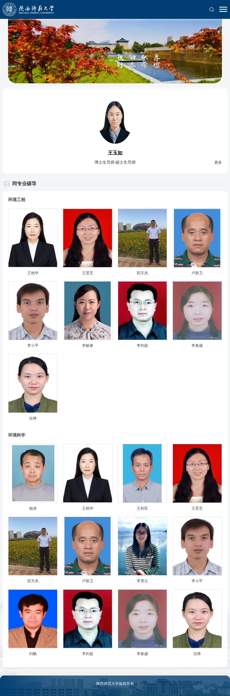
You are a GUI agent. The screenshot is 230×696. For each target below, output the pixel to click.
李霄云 (142, 581)
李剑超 (142, 346)
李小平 (33, 346)
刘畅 (33, 654)
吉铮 (33, 418)
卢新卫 (197, 273)
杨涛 (33, 508)
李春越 (197, 346)
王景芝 (87, 273)
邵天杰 (142, 273)
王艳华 (33, 273)
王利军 (142, 508)
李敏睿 (87, 346)
